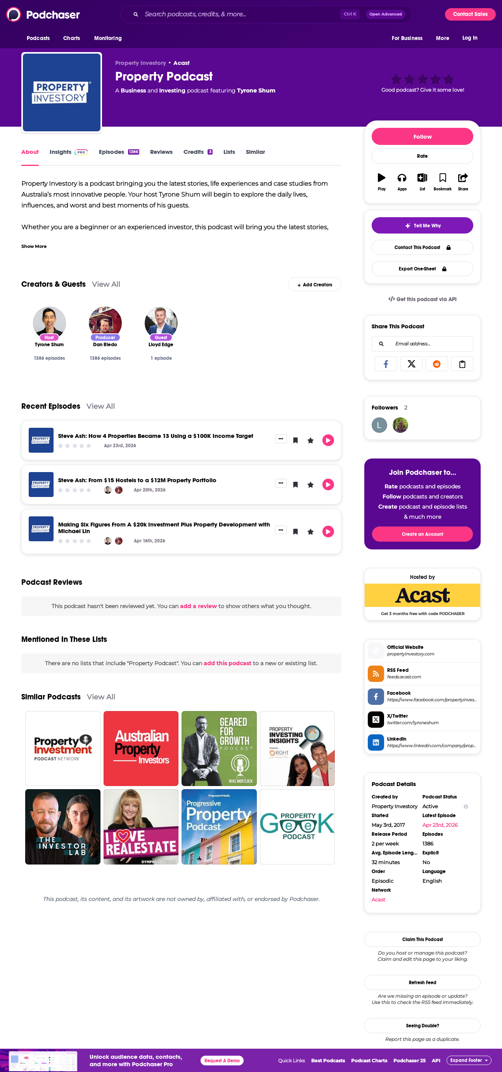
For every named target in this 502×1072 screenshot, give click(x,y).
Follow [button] (423, 136)
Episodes (119, 151)
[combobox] (266, 14)
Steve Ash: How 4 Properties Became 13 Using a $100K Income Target (155, 435)
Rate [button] (422, 156)
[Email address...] (422, 343)
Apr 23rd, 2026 (440, 825)
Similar (255, 151)
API (436, 1060)
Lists (229, 151)
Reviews (161, 151)
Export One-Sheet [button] (423, 269)
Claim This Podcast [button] (422, 939)
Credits (197, 151)
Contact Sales (470, 14)
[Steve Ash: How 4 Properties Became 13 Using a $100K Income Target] (41, 440)
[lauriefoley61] (379, 425)
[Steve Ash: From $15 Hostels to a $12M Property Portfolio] (41, 484)
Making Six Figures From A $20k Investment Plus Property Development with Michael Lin (164, 528)
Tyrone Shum (256, 90)
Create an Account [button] (422, 534)
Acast (181, 62)
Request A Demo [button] (222, 1060)
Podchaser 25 (409, 1060)
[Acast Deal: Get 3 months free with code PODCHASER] (422, 599)
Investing (172, 90)
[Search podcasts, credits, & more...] (241, 14)
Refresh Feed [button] (422, 982)
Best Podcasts (328, 1060)
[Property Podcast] (61, 92)
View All (106, 284)
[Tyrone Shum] (49, 323)
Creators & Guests (53, 284)
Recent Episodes (50, 406)
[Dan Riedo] (105, 323)
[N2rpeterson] (400, 425)
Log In (470, 38)
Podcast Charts (369, 1060)
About (30, 151)
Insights (69, 151)
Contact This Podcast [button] (423, 247)
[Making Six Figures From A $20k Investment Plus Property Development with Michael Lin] (41, 528)
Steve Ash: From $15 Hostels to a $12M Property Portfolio (137, 480)
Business (133, 90)
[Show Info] (466, 806)
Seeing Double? (422, 1025)
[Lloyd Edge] (161, 323)
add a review (198, 606)
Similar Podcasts (51, 697)
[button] (40, 38)
